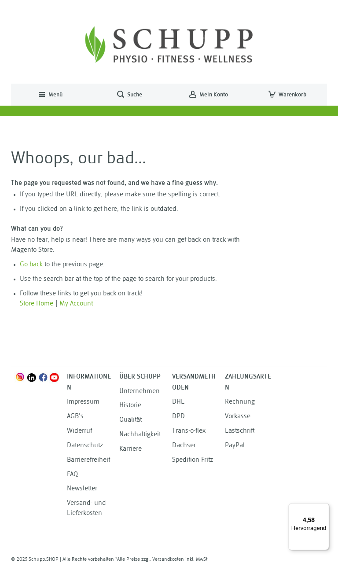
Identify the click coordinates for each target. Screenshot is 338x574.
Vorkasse (237, 416)
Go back (31, 264)
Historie (130, 405)
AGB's (75, 416)
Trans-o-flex (189, 431)
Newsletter (82, 489)
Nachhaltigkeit (140, 434)
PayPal (235, 445)
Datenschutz (85, 445)
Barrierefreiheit (88, 460)
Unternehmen (139, 391)
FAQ (72, 474)
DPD (178, 416)
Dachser (184, 445)
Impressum (83, 402)
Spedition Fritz (192, 460)
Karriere (130, 449)
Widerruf (79, 431)
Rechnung (240, 402)
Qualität (130, 420)
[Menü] (324, 508)
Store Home (36, 304)
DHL (178, 402)
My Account (76, 304)
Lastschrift (239, 431)
